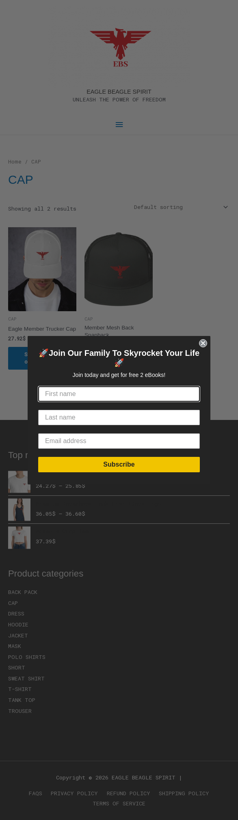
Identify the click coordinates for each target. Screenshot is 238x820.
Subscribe (118, 464)
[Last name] (119, 417)
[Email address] (119, 441)
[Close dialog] (203, 343)
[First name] (119, 394)
